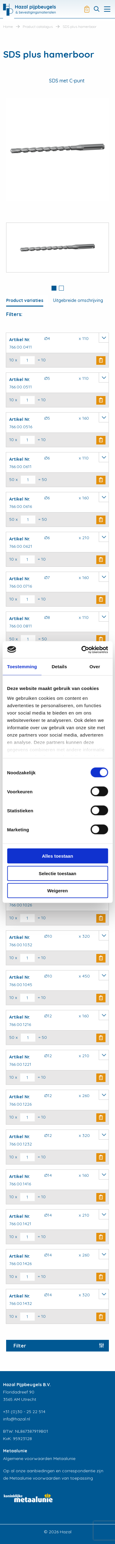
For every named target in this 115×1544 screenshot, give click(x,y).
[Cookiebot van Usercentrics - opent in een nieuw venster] (82, 650)
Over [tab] (95, 666)
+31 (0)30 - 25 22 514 (24, 1411)
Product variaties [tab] (24, 300)
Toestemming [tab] (22, 666)
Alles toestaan (57, 856)
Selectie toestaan (57, 873)
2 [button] (61, 288)
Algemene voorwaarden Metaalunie (39, 1458)
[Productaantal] (27, 360)
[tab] (54, 289)
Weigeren (57, 890)
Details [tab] (59, 666)
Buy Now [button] (100, 360)
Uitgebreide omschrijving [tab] (78, 300)
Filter (19, 1346)
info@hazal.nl (16, 1419)
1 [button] (54, 288)
